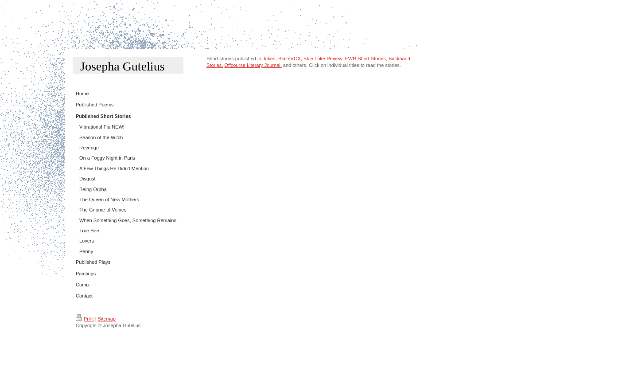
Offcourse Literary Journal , (252, 65)
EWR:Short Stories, (366, 58)
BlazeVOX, (290, 58)
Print (85, 318)
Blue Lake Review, (323, 58)
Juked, (270, 58)
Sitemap (107, 318)
